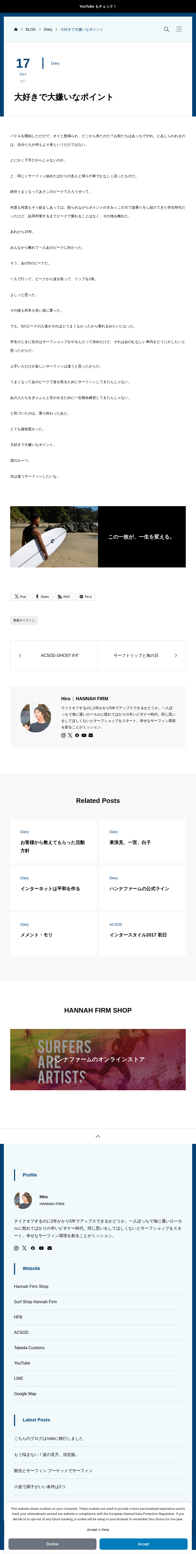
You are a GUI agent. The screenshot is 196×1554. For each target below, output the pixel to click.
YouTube (22, 1363)
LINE (18, 1378)
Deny (105, 1530)
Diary (55, 63)
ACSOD (21, 1332)
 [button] (98, 1136)
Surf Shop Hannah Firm (35, 1302)
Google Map (25, 1394)
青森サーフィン (24, 620)
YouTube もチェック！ (98, 6)
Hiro (84, 698)
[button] (179, 29)
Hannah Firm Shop (31, 1286)
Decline (52, 1544)
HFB (18, 1317)
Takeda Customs (29, 1348)
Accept (92, 1530)
